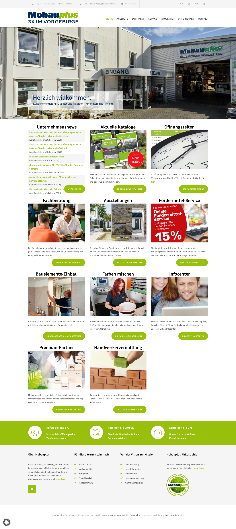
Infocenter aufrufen (193, 336)
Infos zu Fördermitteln (192, 262)
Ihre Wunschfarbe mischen (129, 336)
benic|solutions (172, 515)
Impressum (117, 515)
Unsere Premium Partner (68, 409)
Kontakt (203, 18)
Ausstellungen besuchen (130, 262)
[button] (7, 522)
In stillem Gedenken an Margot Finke (46, 156)
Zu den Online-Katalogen (130, 189)
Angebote (122, 18)
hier (153, 181)
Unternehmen (186, 18)
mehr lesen (61, 479)
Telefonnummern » (65, 3)
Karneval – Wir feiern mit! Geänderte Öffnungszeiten (53, 189)
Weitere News (74, 189)
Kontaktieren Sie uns (193, 189)
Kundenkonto (130, 3)
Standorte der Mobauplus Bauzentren (99, 3)
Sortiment (138, 18)
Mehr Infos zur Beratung (68, 262)
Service (152, 18)
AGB (126, 515)
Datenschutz (135, 515)
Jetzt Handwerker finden (130, 409)
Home (109, 18)
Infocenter (167, 18)
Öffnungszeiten (68, 434)
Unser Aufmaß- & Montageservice (64, 336)
